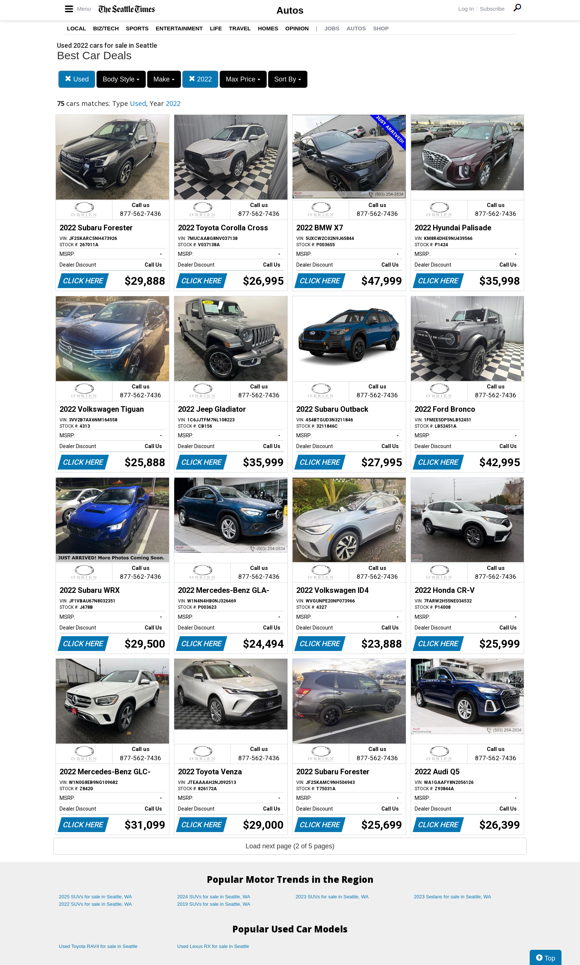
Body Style (121, 79)
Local (76, 28)
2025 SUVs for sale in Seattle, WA (95, 896)
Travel (240, 28)
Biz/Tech (106, 28)
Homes (268, 28)
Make (164, 79)
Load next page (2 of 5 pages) (290, 846)
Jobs (332, 28)
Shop (381, 28)
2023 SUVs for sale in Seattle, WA (332, 896)
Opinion (296, 28)
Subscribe (492, 9)
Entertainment (179, 28)
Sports (137, 28)
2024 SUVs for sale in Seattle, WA (213, 896)
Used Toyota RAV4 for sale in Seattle (98, 946)
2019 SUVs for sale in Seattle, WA (213, 904)
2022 (200, 79)
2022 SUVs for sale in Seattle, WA (95, 904)
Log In (466, 9)
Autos (290, 10)
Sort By (287, 79)
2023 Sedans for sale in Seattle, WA (452, 896)
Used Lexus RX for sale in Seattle (213, 946)
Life (216, 28)
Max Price (243, 79)
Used (77, 79)
